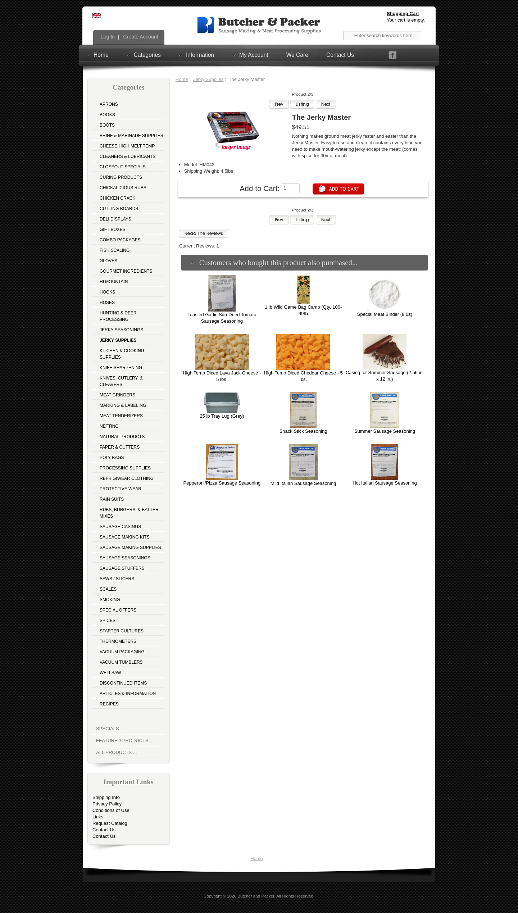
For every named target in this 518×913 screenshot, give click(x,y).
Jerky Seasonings (121, 329)
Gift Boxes (113, 229)
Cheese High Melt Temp (127, 146)
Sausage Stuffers (122, 568)
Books (107, 114)
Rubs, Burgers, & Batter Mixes (129, 513)
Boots (107, 125)
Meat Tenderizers (121, 415)
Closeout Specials (123, 166)
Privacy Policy (107, 804)
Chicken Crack (117, 198)
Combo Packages (120, 239)
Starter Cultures (122, 630)
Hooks (107, 292)
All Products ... (116, 752)
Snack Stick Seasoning (303, 431)
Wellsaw (110, 672)
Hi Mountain (114, 281)
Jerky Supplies (208, 79)
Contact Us (340, 55)
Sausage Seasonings (125, 557)
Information (200, 54)
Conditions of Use (111, 810)
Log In (107, 37)
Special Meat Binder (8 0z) (384, 314)
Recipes (109, 704)
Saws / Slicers (117, 578)
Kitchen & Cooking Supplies (122, 354)
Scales (108, 589)
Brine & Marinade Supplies (131, 135)
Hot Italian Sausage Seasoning (385, 483)
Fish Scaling (115, 250)
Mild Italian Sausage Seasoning (303, 483)
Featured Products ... (125, 740)
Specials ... (110, 728)
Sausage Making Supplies (130, 547)
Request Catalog (109, 823)
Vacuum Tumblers (121, 662)
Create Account (140, 37)
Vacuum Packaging (122, 651)
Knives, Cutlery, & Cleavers (121, 381)
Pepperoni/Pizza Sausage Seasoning (221, 483)
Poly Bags (112, 457)
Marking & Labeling (123, 405)
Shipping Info (106, 797)
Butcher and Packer (255, 896)
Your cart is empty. (406, 20)
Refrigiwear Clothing (127, 478)
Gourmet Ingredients (126, 271)
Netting (109, 426)
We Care (297, 55)
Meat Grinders (117, 395)
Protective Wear (120, 488)
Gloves (108, 260)
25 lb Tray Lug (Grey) (222, 416)
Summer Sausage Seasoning (384, 431)
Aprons (109, 104)
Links (97, 816)
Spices (107, 620)
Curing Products (121, 177)
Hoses (107, 302)
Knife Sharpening (121, 367)
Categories (147, 54)
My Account (253, 54)
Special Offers (118, 610)
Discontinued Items (123, 683)
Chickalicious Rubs (123, 187)
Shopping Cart (403, 13)
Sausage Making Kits (125, 537)
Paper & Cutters (120, 447)
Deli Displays (115, 219)
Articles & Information (128, 693)
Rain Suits (112, 499)
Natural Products (122, 436)
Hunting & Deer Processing (118, 316)
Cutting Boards (119, 208)
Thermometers (118, 641)
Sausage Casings (120, 526)
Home (101, 54)
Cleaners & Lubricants (127, 156)
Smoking (110, 599)
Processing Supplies (125, 468)
